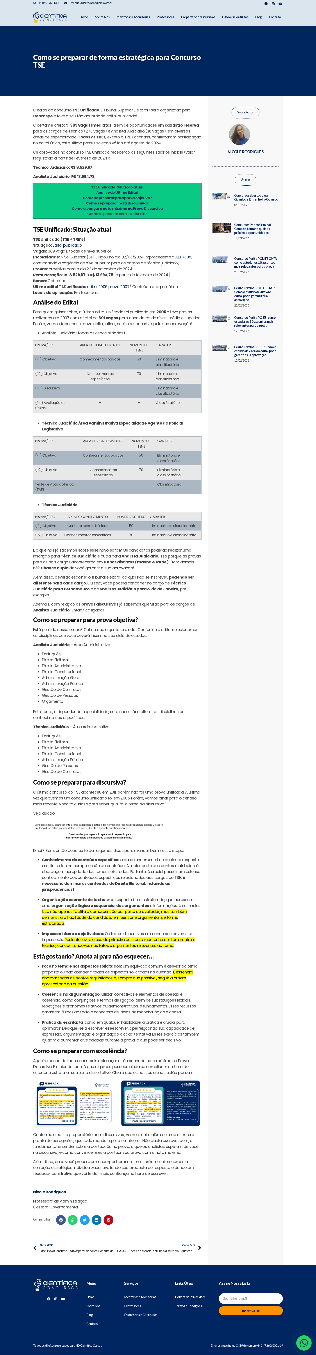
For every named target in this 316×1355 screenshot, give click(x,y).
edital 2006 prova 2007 (108, 286)
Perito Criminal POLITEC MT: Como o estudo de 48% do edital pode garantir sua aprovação (254, 294)
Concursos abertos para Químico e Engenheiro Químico (256, 197)
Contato (275, 17)
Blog (258, 17)
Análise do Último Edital (117, 192)
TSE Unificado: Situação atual (117, 187)
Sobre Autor (245, 112)
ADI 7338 (183, 257)
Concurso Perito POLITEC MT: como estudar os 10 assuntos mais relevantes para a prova (255, 262)
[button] (61, 1220)
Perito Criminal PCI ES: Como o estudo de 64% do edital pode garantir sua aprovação (255, 351)
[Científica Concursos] (56, 1285)
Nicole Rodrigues (49, 1192)
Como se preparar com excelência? (117, 213)
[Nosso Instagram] (273, 3)
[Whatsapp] (304, 1343)
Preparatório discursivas (198, 17)
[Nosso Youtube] (280, 3)
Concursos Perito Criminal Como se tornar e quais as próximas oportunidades (252, 229)
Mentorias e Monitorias (133, 17)
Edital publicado (67, 245)
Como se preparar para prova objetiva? (117, 198)
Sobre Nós (102, 17)
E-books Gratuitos (235, 17)
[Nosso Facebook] (266, 3)
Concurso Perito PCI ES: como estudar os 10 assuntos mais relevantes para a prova (254, 321)
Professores (165, 17)
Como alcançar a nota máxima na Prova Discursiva (117, 208)
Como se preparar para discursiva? (117, 203)
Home (84, 17)
